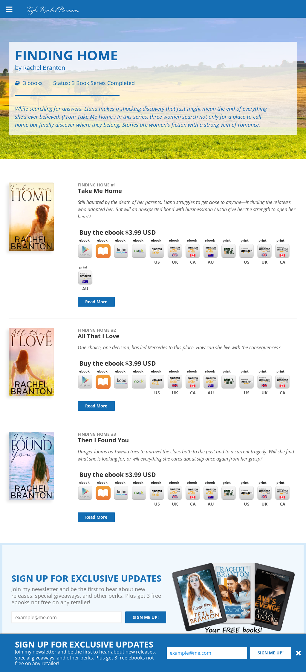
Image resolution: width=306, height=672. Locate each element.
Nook (138, 251)
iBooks (103, 251)
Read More (96, 302)
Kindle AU (210, 251)
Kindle (156, 251)
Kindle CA (192, 251)
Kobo (121, 251)
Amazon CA (282, 251)
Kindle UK (174, 251)
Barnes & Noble (228, 251)
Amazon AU (85, 278)
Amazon (246, 251)
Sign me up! (146, 617)
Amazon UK (264, 251)
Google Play (85, 251)
